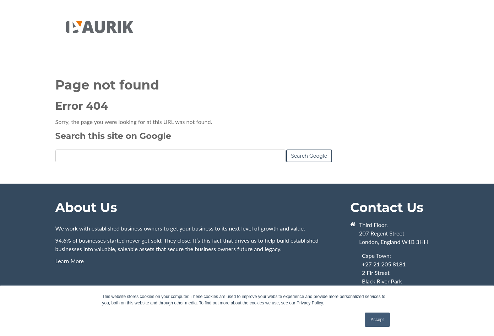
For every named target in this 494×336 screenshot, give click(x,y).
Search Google (309, 156)
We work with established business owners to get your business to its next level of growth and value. (180, 228)
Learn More (198, 250)
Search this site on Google (113, 136)
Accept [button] (377, 319)
